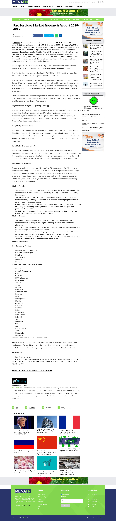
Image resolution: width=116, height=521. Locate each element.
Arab (34, 19)
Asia (41, 19)
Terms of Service (42, 494)
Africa (49, 19)
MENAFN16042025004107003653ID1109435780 (32, 371)
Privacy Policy (42, 497)
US (17, 19)
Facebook (92, 494)
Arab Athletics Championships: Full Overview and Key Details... (91, 115)
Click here (26, 505)
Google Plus (93, 499)
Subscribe (65, 505)
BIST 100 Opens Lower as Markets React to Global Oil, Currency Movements (69, 472)
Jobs (39, 506)
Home (15, 6)
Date (15, 35)
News (22, 6)
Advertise (40, 501)
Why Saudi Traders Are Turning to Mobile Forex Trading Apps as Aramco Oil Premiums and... (92, 129)
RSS (91, 506)
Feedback (41, 509)
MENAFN (16, 43)
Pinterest (92, 501)
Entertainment (84, 19)
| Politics (56, 19)
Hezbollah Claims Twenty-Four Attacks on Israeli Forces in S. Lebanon (70, 450)
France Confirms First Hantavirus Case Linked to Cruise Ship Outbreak (68, 432)
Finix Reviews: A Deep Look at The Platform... (91, 119)
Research (59, 6)
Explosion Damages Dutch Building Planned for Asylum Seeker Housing (46, 431)
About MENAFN (42, 504)
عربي (93, 2)
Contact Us (41, 499)
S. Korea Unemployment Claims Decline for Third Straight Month (47, 473)
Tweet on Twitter (49, 35)
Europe (26, 19)
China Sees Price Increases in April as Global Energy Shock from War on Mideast (46, 452)
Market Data (48, 6)
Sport (97, 19)
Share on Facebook (37, 35)
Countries (69, 6)
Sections (79, 6)
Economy (66, 19)
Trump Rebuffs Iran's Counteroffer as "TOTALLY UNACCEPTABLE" (22, 432)
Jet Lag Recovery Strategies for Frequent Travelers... (93, 123)
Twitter (92, 497)
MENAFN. (24, 517)
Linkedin (92, 504)
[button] (98, 2)
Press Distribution (33, 6)
